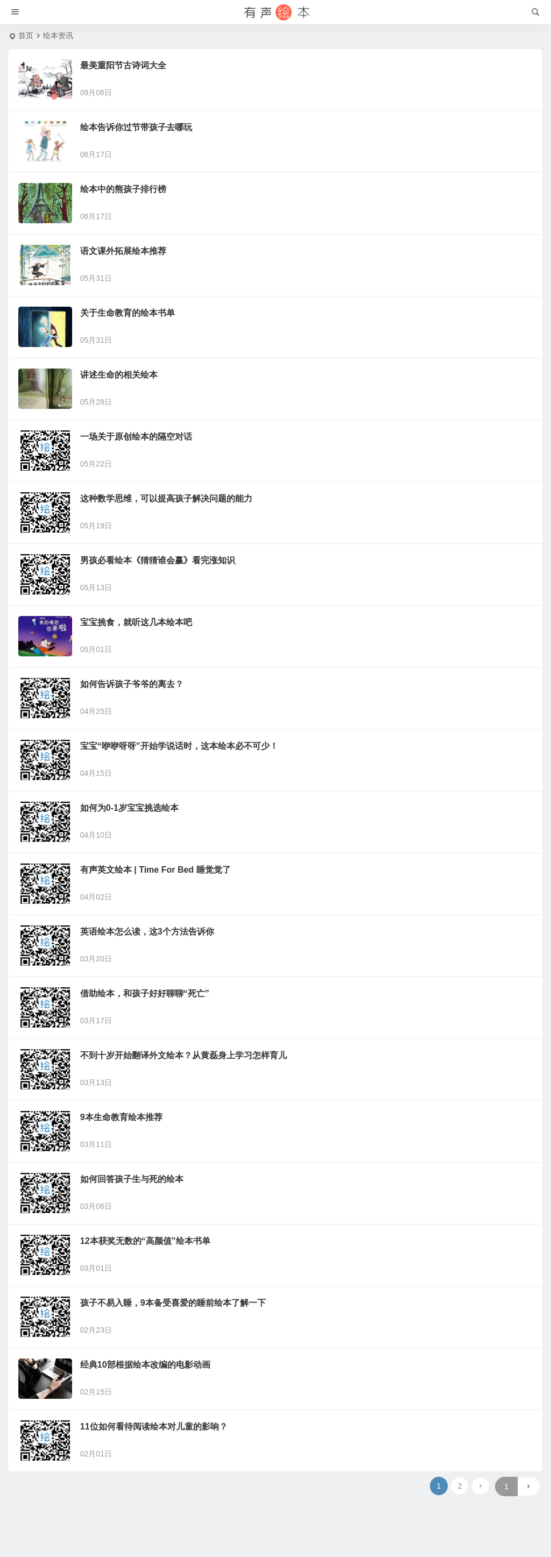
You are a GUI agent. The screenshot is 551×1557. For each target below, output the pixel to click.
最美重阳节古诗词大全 (123, 65)
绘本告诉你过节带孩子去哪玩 (136, 127)
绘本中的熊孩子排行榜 (123, 189)
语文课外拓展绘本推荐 (123, 251)
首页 (25, 35)
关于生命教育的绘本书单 (127, 312)
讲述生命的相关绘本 (119, 374)
